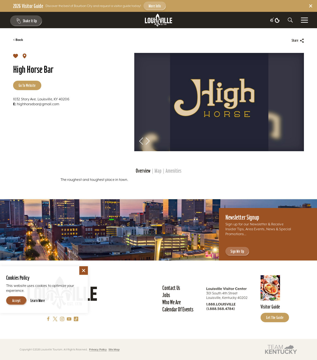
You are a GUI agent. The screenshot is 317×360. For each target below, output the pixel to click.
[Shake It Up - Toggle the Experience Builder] (25, 21)
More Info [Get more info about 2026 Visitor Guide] (155, 6)
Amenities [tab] (173, 171)
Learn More (37, 300)
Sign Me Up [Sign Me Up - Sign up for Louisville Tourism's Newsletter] (237, 251)
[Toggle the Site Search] (290, 20)
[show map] (24, 56)
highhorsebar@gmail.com (36, 104)
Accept (16, 300)
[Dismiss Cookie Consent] (83, 270)
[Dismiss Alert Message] (310, 6)
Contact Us (171, 288)
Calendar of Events (177, 309)
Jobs (166, 295)
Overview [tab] (143, 171)
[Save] (15, 56)
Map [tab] (158, 171)
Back (18, 40)
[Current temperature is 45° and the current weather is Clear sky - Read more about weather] (275, 20)
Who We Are (171, 302)
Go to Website (27, 85)
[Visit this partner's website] (281, 349)
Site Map (114, 349)
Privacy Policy (98, 349)
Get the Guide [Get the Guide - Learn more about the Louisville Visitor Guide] (274, 317)
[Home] (158, 20)
